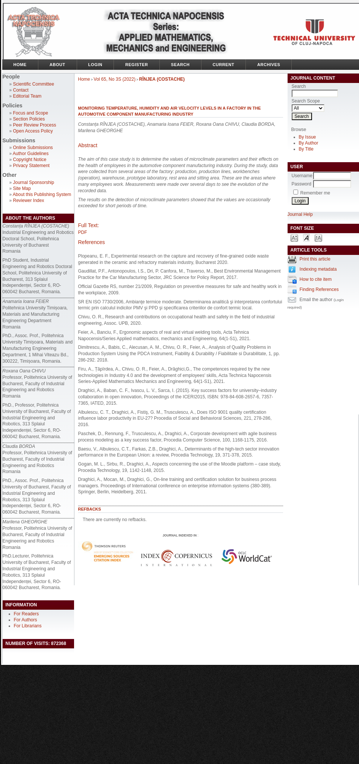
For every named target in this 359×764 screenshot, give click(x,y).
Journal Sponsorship (33, 182)
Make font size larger (318, 237)
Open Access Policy (33, 131)
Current (224, 64)
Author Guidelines (30, 153)
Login (95, 64)
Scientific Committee (33, 84)
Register (136, 64)
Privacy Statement (31, 165)
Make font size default (306, 237)
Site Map (22, 188)
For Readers (26, 613)
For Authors (25, 619)
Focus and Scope (30, 113)
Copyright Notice (30, 159)
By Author (308, 143)
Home (20, 64)
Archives (268, 64)
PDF (82, 232)
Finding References (319, 289)
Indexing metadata (318, 269)
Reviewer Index (28, 200)
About (57, 64)
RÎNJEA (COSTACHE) (162, 79)
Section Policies (29, 119)
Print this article (315, 259)
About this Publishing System (42, 194)
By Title (306, 149)
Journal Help (300, 214)
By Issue (307, 137)
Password (302, 184)
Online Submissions (33, 147)
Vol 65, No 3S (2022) (114, 79)
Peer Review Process (34, 125)
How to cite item (316, 279)
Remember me (315, 193)
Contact (21, 90)
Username (302, 175)
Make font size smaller (294, 237)
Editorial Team (27, 96)
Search (180, 64)
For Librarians (28, 625)
